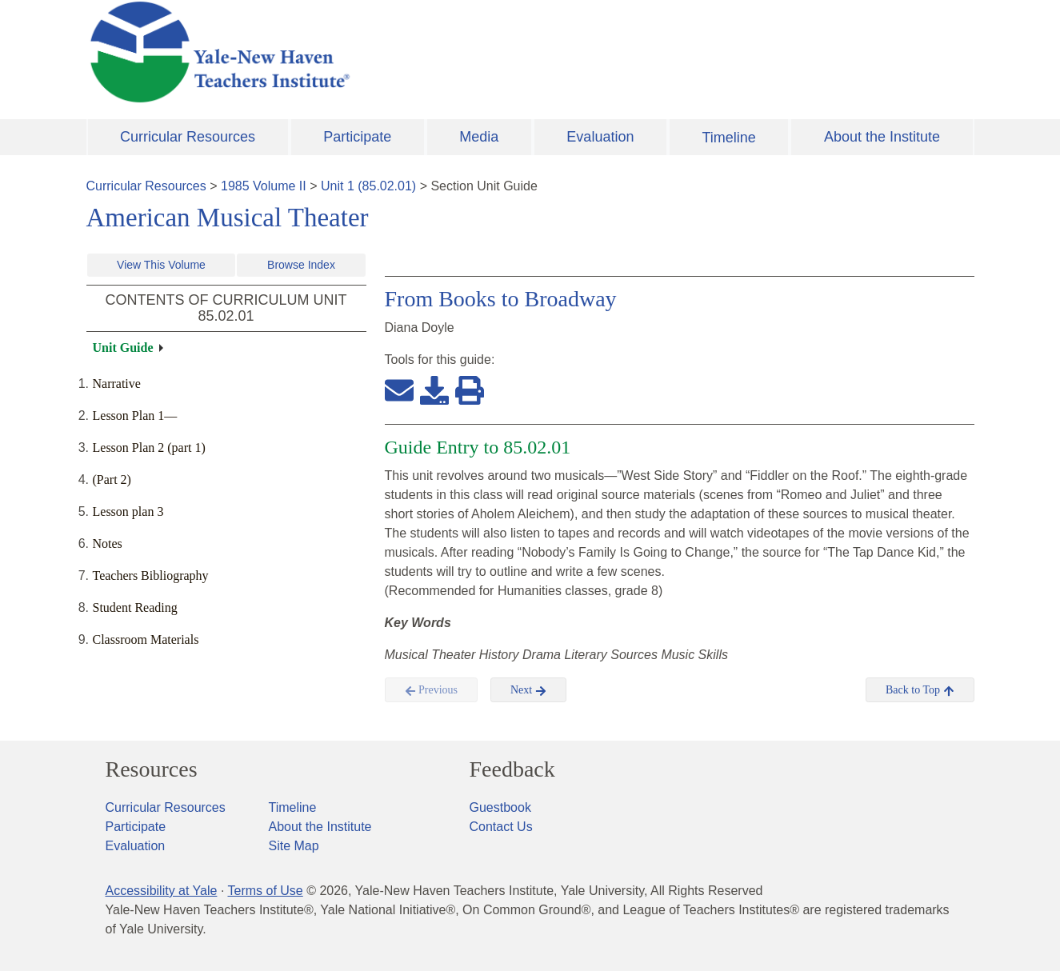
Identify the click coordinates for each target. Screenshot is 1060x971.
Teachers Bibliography (151, 575)
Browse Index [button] (301, 264)
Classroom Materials (146, 639)
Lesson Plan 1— (135, 415)
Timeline (728, 138)
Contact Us (501, 826)
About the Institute (882, 137)
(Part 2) (112, 479)
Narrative (117, 383)
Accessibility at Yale (162, 890)
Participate (357, 137)
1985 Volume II (263, 186)
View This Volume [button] (161, 264)
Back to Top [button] (920, 690)
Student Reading (135, 607)
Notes (107, 543)
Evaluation (600, 137)
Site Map (294, 846)
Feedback (512, 769)
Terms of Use (264, 890)
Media (478, 137)
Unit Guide (123, 347)
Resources (152, 769)
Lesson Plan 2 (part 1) (149, 447)
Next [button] (528, 690)
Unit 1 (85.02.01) (368, 186)
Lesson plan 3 (128, 511)
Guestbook (500, 807)
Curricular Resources (187, 137)
